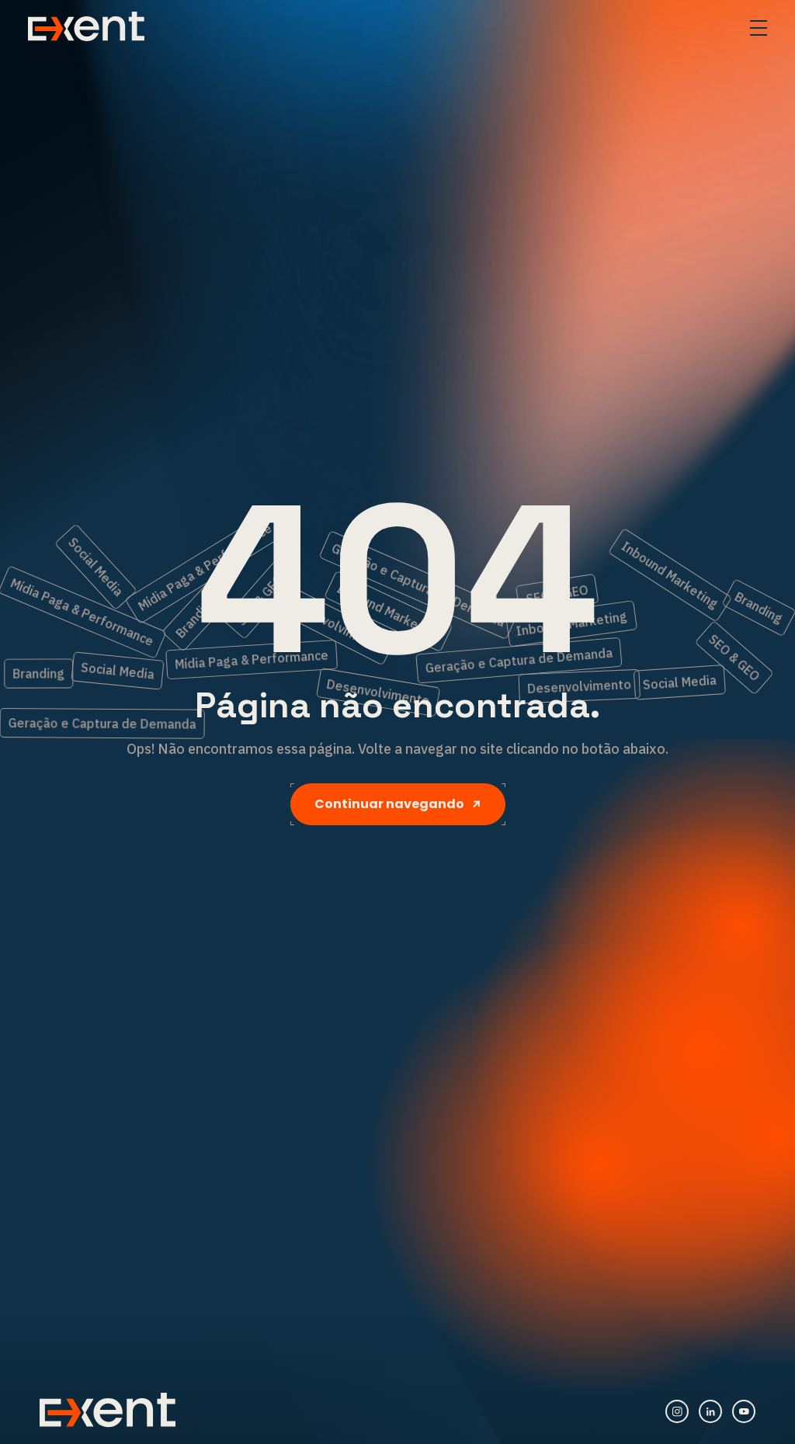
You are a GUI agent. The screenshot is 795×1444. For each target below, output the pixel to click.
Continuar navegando (397, 804)
